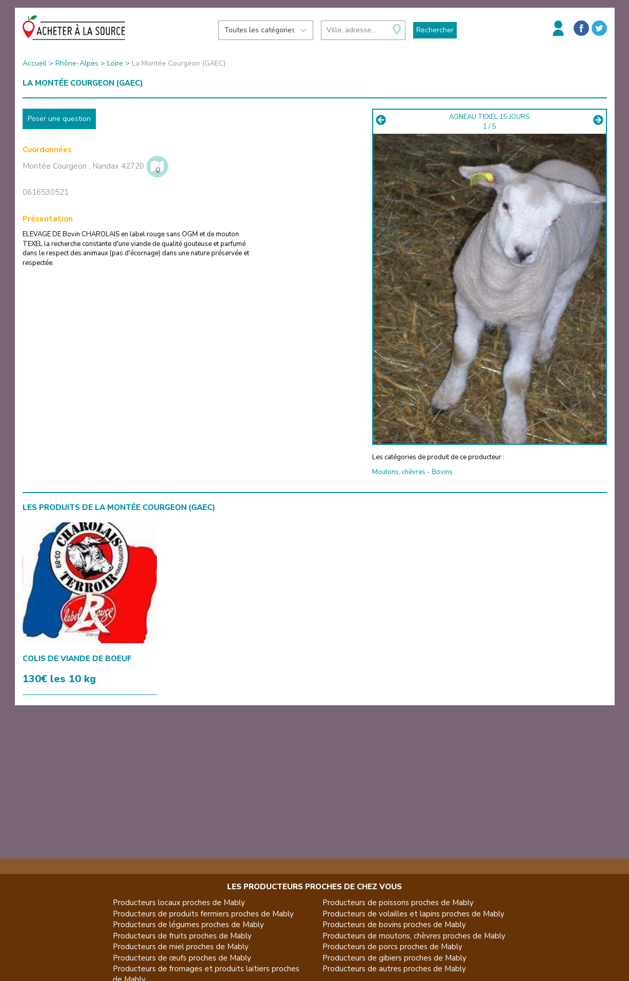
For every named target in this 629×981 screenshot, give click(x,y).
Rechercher (435, 30)
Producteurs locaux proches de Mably (179, 902)
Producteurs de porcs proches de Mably (392, 947)
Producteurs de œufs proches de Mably (182, 958)
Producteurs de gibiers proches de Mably (394, 958)
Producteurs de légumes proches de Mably (188, 924)
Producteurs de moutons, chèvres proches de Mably (413, 936)
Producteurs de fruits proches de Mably (182, 936)
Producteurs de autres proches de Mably (394, 969)
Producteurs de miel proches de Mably (181, 947)
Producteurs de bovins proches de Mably (394, 924)
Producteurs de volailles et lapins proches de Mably (413, 914)
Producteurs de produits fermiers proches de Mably (203, 914)
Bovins (442, 472)
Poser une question (59, 119)
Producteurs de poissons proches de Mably (398, 902)
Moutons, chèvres (398, 472)
